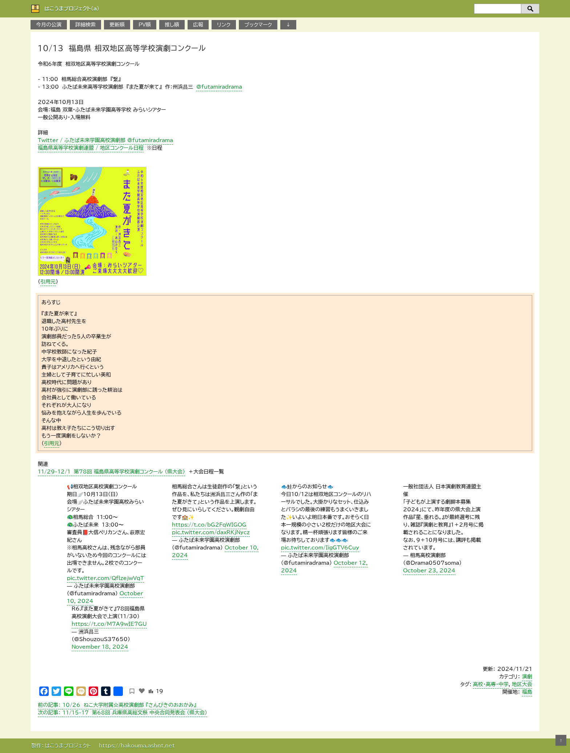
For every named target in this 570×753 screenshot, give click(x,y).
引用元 (48, 281)
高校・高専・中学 (491, 684)
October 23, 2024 (429, 570)
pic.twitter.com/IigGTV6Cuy (320, 547)
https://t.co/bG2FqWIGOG (209, 524)
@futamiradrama (219, 86)
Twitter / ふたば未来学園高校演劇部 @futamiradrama (105, 140)
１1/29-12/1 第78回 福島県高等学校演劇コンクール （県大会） (111, 471)
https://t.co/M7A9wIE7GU (109, 624)
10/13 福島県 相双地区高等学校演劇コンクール (122, 48)
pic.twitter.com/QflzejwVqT (105, 578)
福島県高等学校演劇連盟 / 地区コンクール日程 (91, 147)
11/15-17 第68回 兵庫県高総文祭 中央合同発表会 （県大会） (122, 712)
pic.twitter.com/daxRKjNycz (211, 532)
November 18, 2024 (100, 646)
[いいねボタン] (142, 691)
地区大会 (522, 684)
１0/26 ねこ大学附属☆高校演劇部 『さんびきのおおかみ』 (119, 705)
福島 (527, 691)
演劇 (527, 676)
